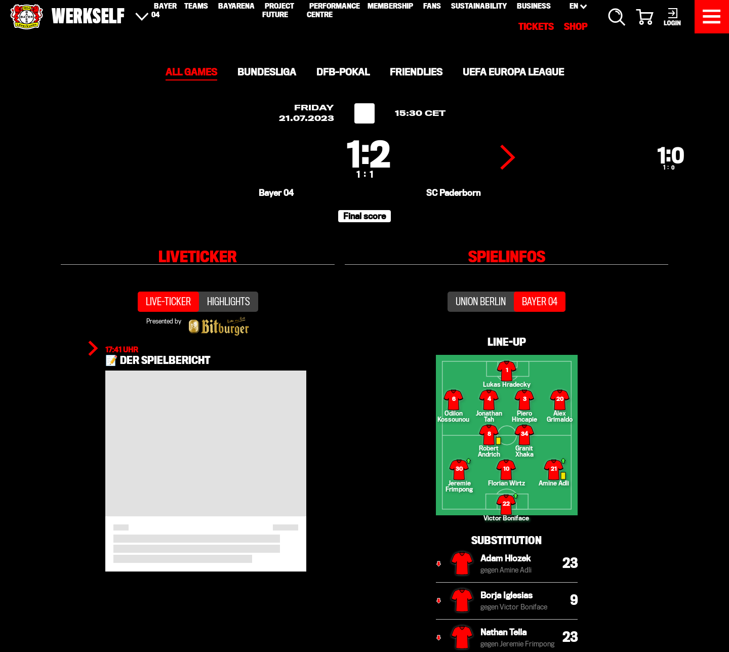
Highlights (228, 338)
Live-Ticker (168, 338)
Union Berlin (481, 338)
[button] (364, 244)
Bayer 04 (539, 338)
